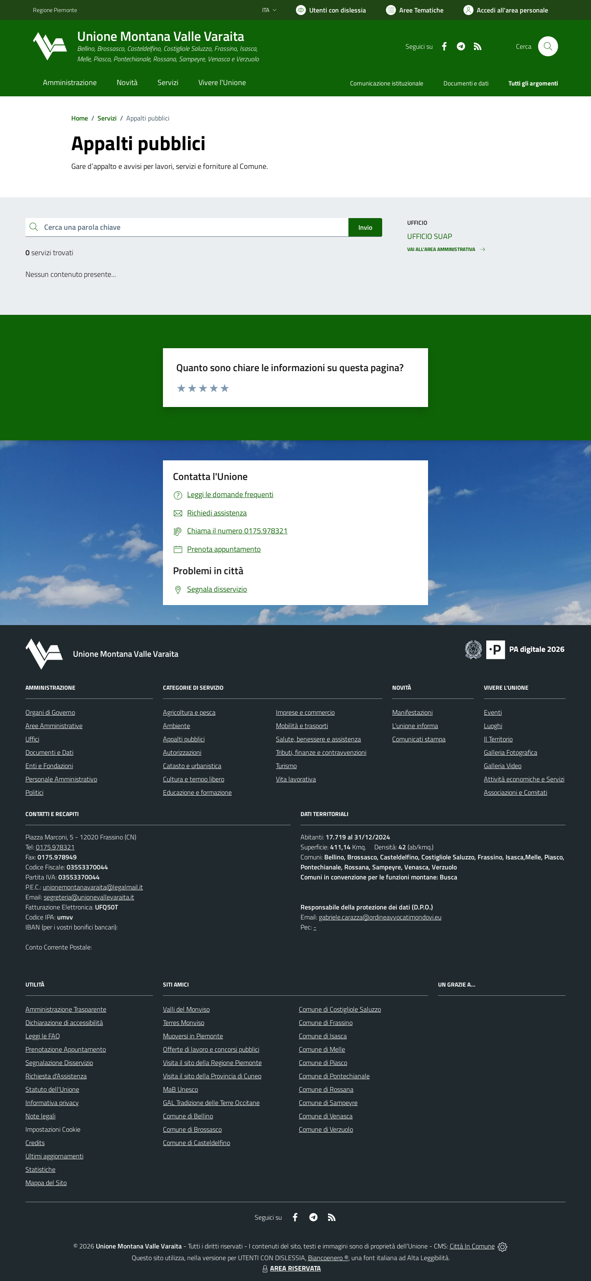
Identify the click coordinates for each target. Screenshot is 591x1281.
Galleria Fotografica (510, 752)
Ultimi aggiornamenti (54, 1156)
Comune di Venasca (326, 1116)
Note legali (40, 1116)
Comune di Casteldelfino (196, 1143)
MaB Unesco (180, 1089)
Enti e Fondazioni (49, 766)
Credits (35, 1143)
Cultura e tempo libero (193, 779)
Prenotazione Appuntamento (65, 1049)
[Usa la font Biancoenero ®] (331, 10)
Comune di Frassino (326, 1022)
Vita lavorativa (296, 779)
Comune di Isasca (323, 1036)
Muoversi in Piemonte (193, 1036)
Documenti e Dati (49, 752)
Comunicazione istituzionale (386, 83)
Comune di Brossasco (192, 1129)
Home (79, 118)
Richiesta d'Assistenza (56, 1076)
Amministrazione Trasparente (65, 1009)
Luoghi (493, 726)
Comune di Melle (322, 1049)
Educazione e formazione (197, 792)
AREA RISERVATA (290, 1268)
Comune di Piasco (323, 1062)
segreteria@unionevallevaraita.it (89, 897)
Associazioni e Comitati (515, 792)
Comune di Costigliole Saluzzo (340, 1009)
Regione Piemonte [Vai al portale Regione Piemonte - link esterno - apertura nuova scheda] (55, 9)
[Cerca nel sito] (548, 46)
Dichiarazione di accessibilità (64, 1022)
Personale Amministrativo (61, 779)
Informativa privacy (52, 1103)
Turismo (286, 766)
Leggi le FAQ (42, 1036)
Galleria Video (502, 766)
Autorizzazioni (182, 752)
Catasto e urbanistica (192, 766)
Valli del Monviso (186, 1009)
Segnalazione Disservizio (59, 1062)
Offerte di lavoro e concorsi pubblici (211, 1049)
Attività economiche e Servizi (524, 779)
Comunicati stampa (419, 739)
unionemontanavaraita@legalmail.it (93, 887)
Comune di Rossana (326, 1089)
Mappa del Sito (46, 1183)
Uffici (32, 739)
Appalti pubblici (184, 739)
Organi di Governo (50, 712)
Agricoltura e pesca (189, 712)
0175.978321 (55, 847)
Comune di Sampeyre (328, 1103)
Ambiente (176, 726)
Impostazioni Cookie (52, 1129)
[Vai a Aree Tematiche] (414, 10)
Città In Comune (472, 1246)
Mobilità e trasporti (302, 726)
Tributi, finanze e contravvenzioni (321, 752)
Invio (365, 227)
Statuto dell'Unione (52, 1089)
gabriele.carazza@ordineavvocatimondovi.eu (380, 917)
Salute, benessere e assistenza (318, 739)
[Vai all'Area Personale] (505, 10)
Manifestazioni (412, 712)
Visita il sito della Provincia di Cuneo (212, 1076)
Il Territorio (498, 739)
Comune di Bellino (188, 1116)
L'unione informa (415, 726)
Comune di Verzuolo (326, 1129)
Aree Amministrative (54, 726)
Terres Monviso (183, 1022)
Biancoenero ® (328, 1258)
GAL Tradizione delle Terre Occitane (211, 1103)
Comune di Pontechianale (334, 1076)
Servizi (107, 118)
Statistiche (40, 1169)
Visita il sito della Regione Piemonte (212, 1062)
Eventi (493, 712)
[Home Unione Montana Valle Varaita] (146, 46)
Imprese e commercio (305, 712)
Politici (34, 792)
